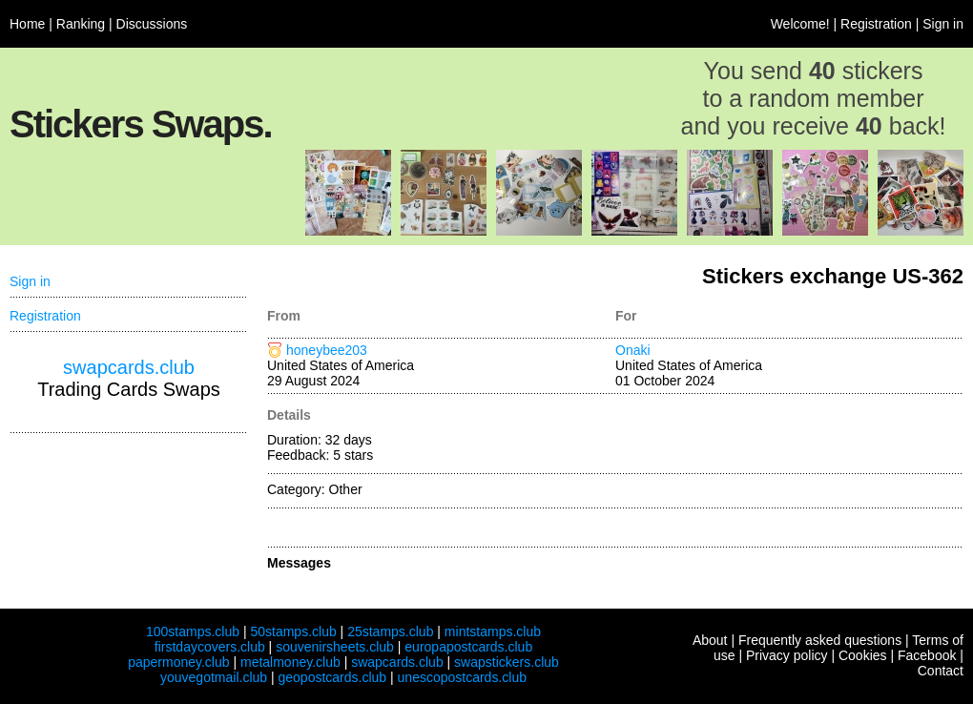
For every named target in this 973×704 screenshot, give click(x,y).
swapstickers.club (506, 662)
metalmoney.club (290, 662)
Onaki (633, 350)
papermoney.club (178, 662)
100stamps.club (192, 631)
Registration (876, 23)
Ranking (80, 23)
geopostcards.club (333, 677)
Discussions (152, 23)
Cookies (862, 655)
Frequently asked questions (819, 640)
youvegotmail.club (213, 677)
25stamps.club (390, 631)
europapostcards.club (468, 646)
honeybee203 (326, 350)
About (710, 640)
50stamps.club (293, 631)
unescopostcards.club (462, 677)
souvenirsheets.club (335, 646)
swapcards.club (129, 367)
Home (27, 23)
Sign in (942, 23)
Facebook (927, 655)
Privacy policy (787, 655)
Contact (940, 670)
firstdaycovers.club (210, 646)
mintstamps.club (493, 631)
